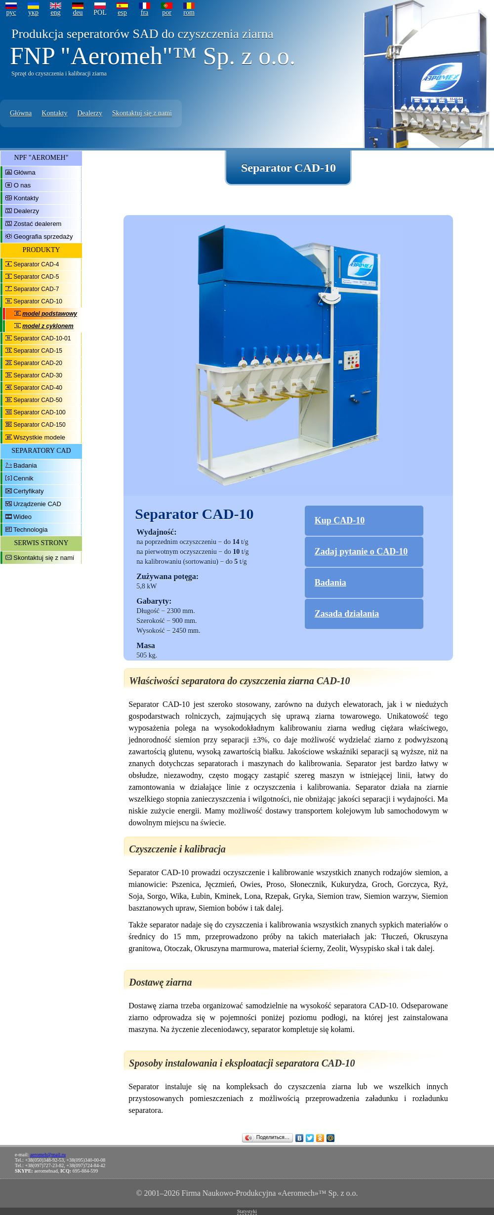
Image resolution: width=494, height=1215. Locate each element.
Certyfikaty (28, 491)
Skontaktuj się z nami (142, 113)
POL (99, 12)
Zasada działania (347, 614)
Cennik (23, 478)
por (166, 12)
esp (122, 12)
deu (77, 12)
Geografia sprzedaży (43, 236)
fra (145, 12)
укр (33, 12)
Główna (21, 113)
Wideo (22, 516)
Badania (25, 465)
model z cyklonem (47, 326)
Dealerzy (89, 113)
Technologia (30, 529)
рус (11, 12)
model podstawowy (49, 313)
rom (189, 12)
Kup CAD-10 (340, 520)
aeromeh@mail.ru (48, 1154)
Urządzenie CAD (37, 504)
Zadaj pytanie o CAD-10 (361, 551)
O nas (22, 185)
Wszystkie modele (39, 437)
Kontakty (54, 113)
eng (55, 12)
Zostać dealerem (38, 223)
